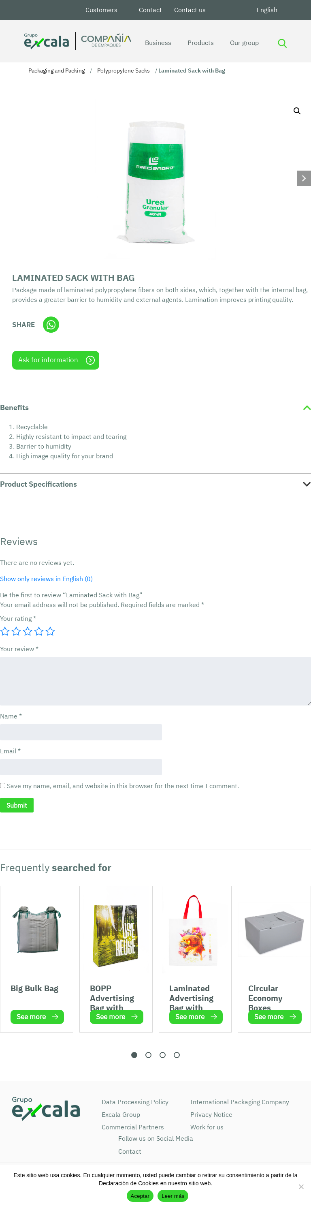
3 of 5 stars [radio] (27, 631)
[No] (301, 1186)
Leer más (173, 1196)
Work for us (207, 1127)
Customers (101, 10)
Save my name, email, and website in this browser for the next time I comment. (123, 786)
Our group (243, 42)
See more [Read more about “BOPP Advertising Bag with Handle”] (110, 1016)
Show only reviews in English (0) (46, 579)
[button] (297, 111)
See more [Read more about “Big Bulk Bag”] (31, 1016)
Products (199, 42)
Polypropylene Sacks (123, 70)
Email (10, 751)
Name (11, 716)
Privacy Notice (211, 1114)
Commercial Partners (133, 1127)
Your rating (18, 618)
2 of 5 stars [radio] (16, 631)
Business (157, 42)
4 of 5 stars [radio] (39, 631)
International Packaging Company (239, 1102)
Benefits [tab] (14, 407)
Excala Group (121, 1114)
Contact (150, 10)
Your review (19, 649)
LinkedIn (221, 10)
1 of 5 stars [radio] (5, 631)
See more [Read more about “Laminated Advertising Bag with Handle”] (189, 1016)
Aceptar (140, 1196)
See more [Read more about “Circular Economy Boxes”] (268, 1016)
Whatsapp (51, 324)
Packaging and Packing (56, 70)
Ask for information (48, 359)
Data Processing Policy (135, 1102)
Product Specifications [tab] (38, 484)
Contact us (190, 10)
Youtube (241, 10)
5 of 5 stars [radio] (50, 631)
